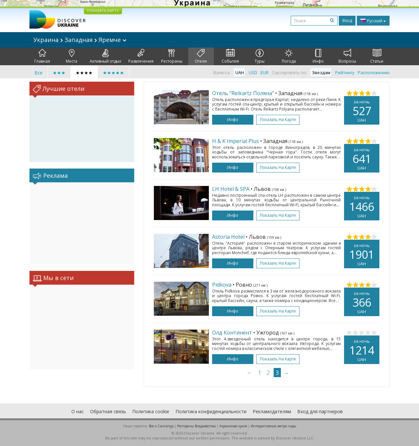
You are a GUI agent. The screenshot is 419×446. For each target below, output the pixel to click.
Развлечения (141, 56)
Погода (289, 56)
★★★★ (84, 73)
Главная (42, 56)
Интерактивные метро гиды (273, 426)
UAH (239, 72)
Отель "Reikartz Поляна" (243, 93)
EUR (264, 72)
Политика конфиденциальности (210, 411)
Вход (347, 20)
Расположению (374, 72)
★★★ (59, 73)
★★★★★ (113, 73)
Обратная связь (108, 411)
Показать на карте (278, 119)
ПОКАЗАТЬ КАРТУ (103, 10)
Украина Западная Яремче (79, 40)
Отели (201, 56)
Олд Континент (232, 332)
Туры (259, 56)
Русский (373, 21)
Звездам (321, 72)
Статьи (376, 56)
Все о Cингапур (161, 426)
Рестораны (171, 56)
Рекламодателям (272, 411)
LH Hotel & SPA (230, 189)
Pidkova (221, 284)
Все (38, 73)
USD (253, 72)
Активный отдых (105, 56)
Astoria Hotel (228, 236)
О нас (77, 411)
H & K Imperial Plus (235, 141)
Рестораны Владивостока (196, 426)
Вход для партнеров (320, 411)
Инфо (318, 56)
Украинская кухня (233, 426)
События (230, 56)
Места (71, 56)
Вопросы (347, 56)
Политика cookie (150, 411)
